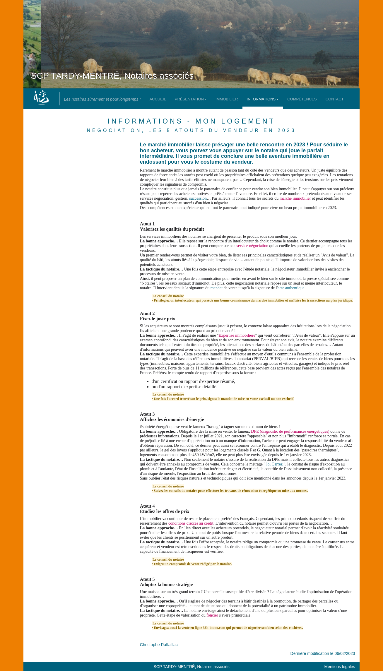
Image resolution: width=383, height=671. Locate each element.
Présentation (191, 99)
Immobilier (227, 99)
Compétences (302, 99)
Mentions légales (339, 666)
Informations (263, 99)
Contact (335, 99)
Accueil (157, 99)
